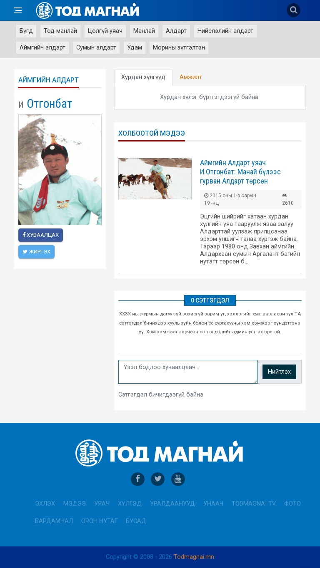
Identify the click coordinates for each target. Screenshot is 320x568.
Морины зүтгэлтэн (179, 47)
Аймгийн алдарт (42, 47)
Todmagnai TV (254, 503)
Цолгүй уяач (105, 31)
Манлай (144, 31)
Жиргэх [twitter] (36, 251)
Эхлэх (45, 503)
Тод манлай (60, 31)
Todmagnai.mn (194, 557)
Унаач (213, 503)
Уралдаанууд (172, 503)
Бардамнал (54, 521)
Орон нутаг (99, 521)
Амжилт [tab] (191, 77)
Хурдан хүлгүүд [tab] (143, 77)
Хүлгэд (130, 503)
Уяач (102, 503)
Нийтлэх (279, 371)
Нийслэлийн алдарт (225, 31)
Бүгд (26, 31)
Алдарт (176, 31)
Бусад (136, 521)
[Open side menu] (18, 10)
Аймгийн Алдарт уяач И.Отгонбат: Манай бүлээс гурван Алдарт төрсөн (240, 171)
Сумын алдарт (96, 47)
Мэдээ (74, 503)
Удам (134, 47)
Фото (292, 503)
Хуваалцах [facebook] (40, 235)
